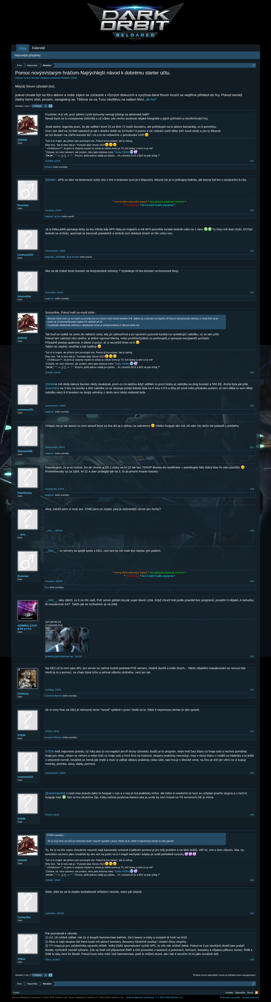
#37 (252, 913)
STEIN (21, 735)
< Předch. (37, 106)
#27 (252, 447)
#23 (252, 251)
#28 (252, 489)
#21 (252, 161)
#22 (252, 210)
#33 (252, 731)
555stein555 (25, 451)
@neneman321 (55, 793)
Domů (250, 992)
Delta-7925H (122, 152)
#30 (252, 581)
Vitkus (21, 958)
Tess (59, 216)
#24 (252, 292)
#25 (252, 372)
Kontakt (229, 992)
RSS (256, 992)
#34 (252, 773)
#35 (252, 815)
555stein (65, 78)
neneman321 (25, 254)
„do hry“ (151, 99)
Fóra (22, 48)
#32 (252, 689)
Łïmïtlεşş (23, 693)
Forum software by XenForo (40, 997)
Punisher (23, 205)
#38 (252, 959)
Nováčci (35, 78)
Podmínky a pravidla (230, 997)
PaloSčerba (25, 492)
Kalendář (38, 48)
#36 (252, 880)
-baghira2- (50, 216)
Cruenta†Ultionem (53, 695)
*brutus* (75, 257)
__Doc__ (23, 534)
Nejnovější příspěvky (28, 55)
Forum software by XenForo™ (96, 997)
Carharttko (24, 917)
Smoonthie (24, 296)
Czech (16, 992)
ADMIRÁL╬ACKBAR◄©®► (27, 627)
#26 (252, 405)
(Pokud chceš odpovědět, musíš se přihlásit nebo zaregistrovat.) (224, 975)
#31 (252, 656)
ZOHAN (22, 139)
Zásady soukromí (250, 997)
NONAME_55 (62, 257)
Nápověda (240, 992)
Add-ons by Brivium (155, 997)
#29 (252, 530)
